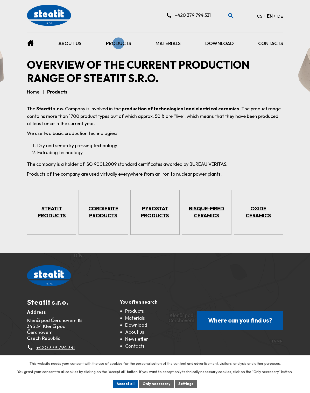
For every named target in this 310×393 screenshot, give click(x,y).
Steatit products (52, 212)
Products (118, 43)
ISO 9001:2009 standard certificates (124, 164)
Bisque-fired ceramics (206, 212)
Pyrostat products (155, 212)
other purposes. (267, 363)
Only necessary (156, 383)
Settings (185, 383)
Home (30, 43)
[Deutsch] (280, 16)
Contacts (270, 43)
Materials (168, 43)
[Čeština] (259, 16)
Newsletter (136, 339)
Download (219, 43)
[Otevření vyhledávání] (231, 15)
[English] (270, 16)
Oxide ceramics (258, 212)
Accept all (126, 383)
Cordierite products (103, 212)
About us (69, 43)
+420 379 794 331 (55, 347)
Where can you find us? (240, 320)
